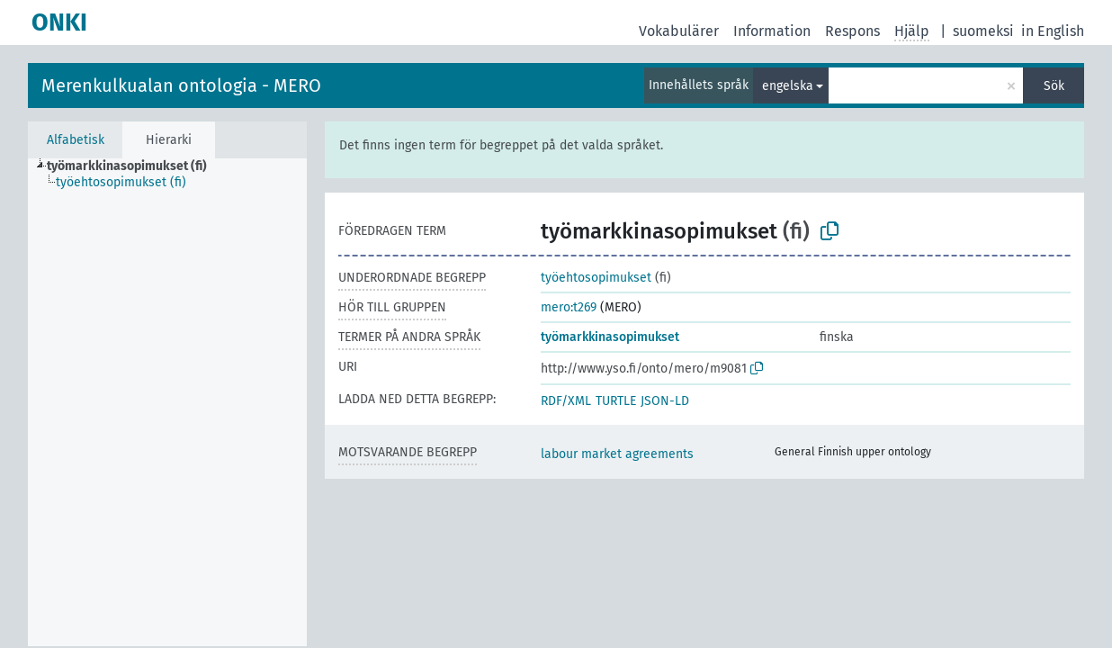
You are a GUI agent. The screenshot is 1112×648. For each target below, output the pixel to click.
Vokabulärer (679, 31)
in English (1052, 31)
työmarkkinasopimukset (610, 337)
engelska (787, 86)
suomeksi (983, 31)
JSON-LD (665, 401)
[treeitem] (134, 166)
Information (772, 31)
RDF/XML (566, 401)
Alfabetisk (75, 140)
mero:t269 (568, 307)
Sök (1054, 86)
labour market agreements (617, 454)
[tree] (167, 402)
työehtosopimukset (596, 277)
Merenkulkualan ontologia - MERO (181, 85)
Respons (852, 31)
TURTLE (616, 401)
